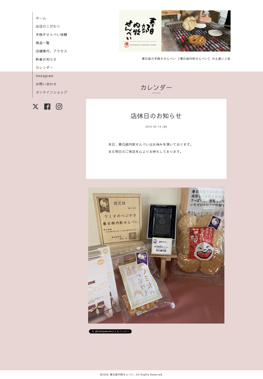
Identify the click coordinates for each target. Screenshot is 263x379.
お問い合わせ (46, 84)
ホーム (41, 18)
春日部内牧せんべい (122, 374)
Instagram (44, 75)
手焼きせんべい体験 (51, 34)
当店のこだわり (48, 26)
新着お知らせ (46, 59)
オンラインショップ (51, 92)
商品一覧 (43, 42)
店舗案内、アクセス (51, 51)
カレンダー (44, 67)
